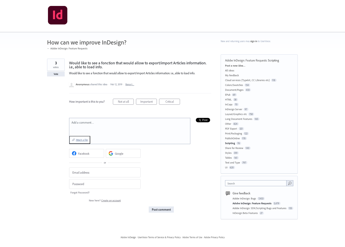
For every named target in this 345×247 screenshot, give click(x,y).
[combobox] (256, 183)
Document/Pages (234, 89)
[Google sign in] (123, 153)
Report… (129, 84)
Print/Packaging (233, 133)
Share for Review (234, 148)
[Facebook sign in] (86, 153)
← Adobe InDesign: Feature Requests (67, 48)
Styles (228, 152)
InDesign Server (233, 109)
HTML (228, 99)
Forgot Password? (80, 192)
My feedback (232, 75)
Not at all (126, 102)
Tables (228, 157)
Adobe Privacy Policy (214, 237)
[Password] (105, 184)
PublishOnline (232, 138)
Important (148, 102)
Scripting (273, 60)
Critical (172, 102)
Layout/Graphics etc (236, 114)
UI (226, 167)
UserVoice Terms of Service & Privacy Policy (159, 237)
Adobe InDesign (128, 237)
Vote (56, 74)
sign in (253, 41)
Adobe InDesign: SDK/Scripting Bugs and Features (260, 208)
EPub (227, 94)
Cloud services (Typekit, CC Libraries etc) (247, 80)
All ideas (229, 70)
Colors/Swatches (234, 85)
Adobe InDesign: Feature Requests (246, 60)
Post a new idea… (235, 65)
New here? (105, 200)
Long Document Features (238, 119)
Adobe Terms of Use (192, 237)
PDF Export (231, 128)
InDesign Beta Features (246, 213)
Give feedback (241, 193)
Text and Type (232, 162)
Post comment (161, 210)
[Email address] (105, 172)
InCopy (229, 104)
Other (228, 123)
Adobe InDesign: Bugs (245, 198)
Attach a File (82, 139)
